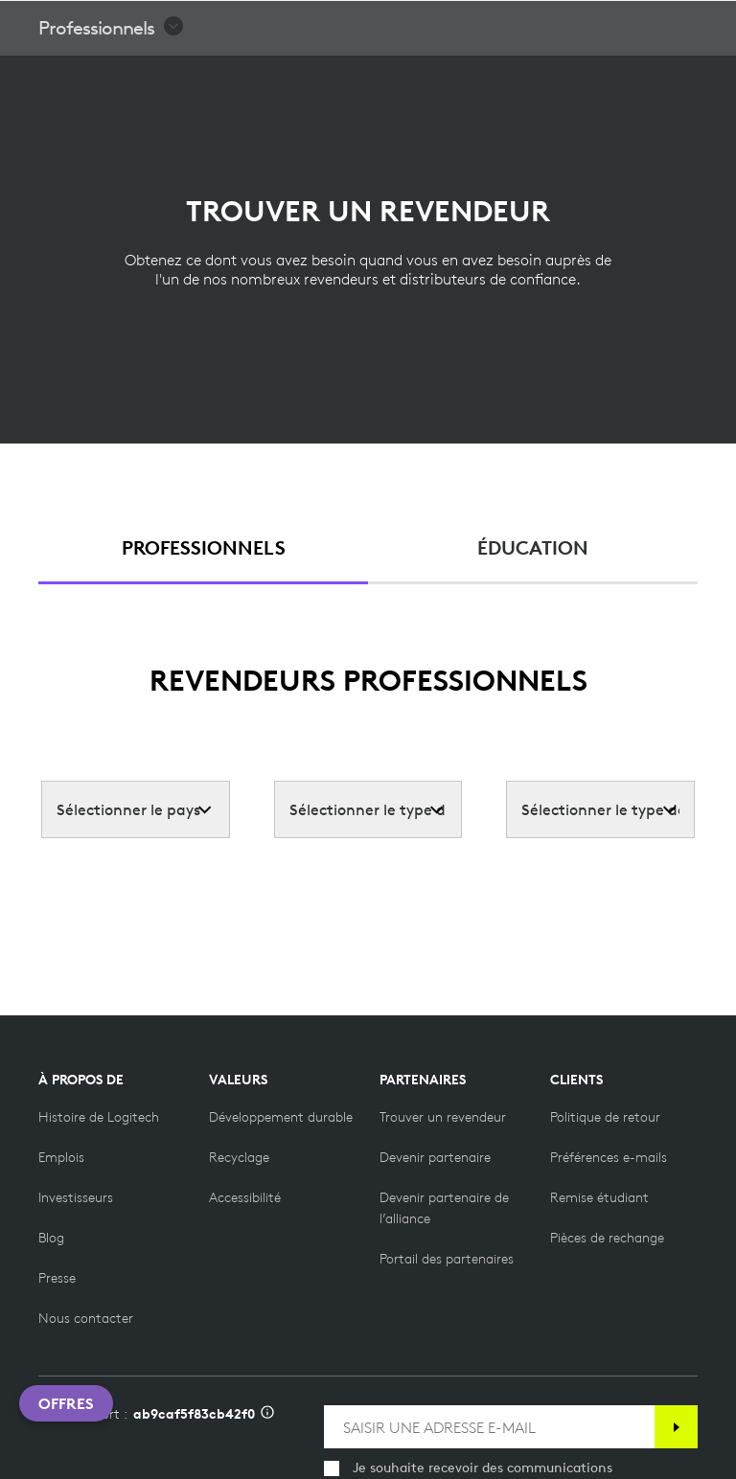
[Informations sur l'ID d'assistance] (267, 1413)
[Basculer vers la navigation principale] (713, 23)
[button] (111, 75)
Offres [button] (66, 1403)
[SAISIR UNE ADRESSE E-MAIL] (489, 1426)
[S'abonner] (676, 1426)
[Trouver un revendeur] (443, 1117)
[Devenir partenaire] (435, 1157)
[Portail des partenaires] (447, 1258)
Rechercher (602, 25)
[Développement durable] (281, 1117)
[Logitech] (139, 23)
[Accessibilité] (245, 1197)
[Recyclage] (239, 1157)
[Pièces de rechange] (607, 1237)
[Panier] (660, 24)
